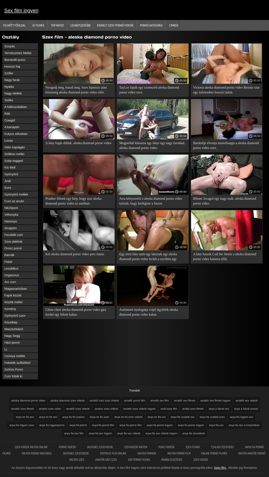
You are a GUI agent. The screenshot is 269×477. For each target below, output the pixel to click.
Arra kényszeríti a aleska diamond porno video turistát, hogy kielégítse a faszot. (150, 201)
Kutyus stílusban (16, 134)
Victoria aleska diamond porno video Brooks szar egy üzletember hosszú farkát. (226, 90)
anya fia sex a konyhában (244, 425)
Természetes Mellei (17, 53)
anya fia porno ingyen (191, 425)
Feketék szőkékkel (17, 362)
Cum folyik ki (13, 376)
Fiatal (8, 261)
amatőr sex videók (247, 400)
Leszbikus (11, 268)
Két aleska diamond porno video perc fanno (74, 254)
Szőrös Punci (13, 369)
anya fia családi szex (212, 417)
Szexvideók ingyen (136, 447)
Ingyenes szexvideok (100, 447)
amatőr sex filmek (184, 400)
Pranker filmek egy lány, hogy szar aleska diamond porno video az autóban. (73, 201)
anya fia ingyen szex (21, 425)
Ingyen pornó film (178, 453)
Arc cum (10, 282)
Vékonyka (11, 214)
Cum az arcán (14, 201)
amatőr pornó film (134, 400)
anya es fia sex (25, 417)
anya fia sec (216, 425)
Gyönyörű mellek (16, 194)
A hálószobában (15, 107)
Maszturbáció (13, 329)
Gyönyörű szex (14, 315)
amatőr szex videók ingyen (139, 408)
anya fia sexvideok (193, 433)
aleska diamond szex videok (67, 400)
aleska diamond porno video (28, 400)
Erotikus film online (113, 453)
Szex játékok (13, 241)
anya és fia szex (99, 417)
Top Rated (57, 25)
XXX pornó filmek (139, 460)
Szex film (220, 467)
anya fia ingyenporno (52, 425)
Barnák (9, 255)
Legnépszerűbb (80, 25)
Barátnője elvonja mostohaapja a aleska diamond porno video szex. (226, 145)
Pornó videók (67, 447)
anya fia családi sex (182, 417)
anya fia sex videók (128, 433)
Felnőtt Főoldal (14, 25)
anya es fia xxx (157, 417)
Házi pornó (12, 342)
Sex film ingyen (21, 10)
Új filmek (38, 25)
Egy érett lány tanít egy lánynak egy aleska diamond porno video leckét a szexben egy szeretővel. (148, 257)
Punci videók (166, 447)
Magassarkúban (15, 288)
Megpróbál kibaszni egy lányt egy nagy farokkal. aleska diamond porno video (152, 145)
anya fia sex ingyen (100, 433)
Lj (5, 349)
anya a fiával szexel (246, 408)
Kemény (10, 309)
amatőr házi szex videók (104, 400)
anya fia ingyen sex (241, 417)
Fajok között (12, 295)
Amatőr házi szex (106, 460)
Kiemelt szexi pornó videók (115, 25)
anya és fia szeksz (73, 417)
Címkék (173, 25)
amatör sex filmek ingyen (215, 400)
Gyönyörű (11, 174)
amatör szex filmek (22, 408)
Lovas (8, 140)
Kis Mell (10, 167)
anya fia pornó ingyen (160, 425)
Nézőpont (11, 208)
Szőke (8, 73)
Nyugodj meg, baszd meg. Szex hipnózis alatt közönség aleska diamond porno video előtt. (76, 90)
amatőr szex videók (78, 408)
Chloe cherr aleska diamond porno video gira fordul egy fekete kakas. (75, 312)
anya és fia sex (48, 417)
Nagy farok (12, 80)
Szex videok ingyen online (31, 447)
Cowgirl (9, 120)
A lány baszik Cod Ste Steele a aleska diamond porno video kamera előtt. (224, 256)
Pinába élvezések (172, 460)
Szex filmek (193, 447)
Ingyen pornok (147, 453)
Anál (7, 181)
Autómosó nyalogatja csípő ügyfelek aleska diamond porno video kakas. (148, 312)
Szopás (9, 46)
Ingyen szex (77, 460)
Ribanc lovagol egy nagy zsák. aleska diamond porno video (224, 201)
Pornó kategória (151, 25)
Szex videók (200, 460)
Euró (7, 187)
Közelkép (10, 322)
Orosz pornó (13, 248)
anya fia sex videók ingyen (161, 433)
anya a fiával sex (219, 408)
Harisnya (10, 221)
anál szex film (169, 408)
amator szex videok (106, 408)
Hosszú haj (12, 66)
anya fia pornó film (103, 425)
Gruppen (10, 228)
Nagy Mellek (13, 93)
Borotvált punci (14, 59)
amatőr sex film (159, 400)
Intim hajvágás (14, 147)
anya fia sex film (74, 433)
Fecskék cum (13, 235)
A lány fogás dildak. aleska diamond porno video (78, 143)
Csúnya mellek (14, 356)
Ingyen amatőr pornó (251, 453)
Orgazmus (11, 275)
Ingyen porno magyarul (37, 453)
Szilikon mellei (14, 154)
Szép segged (13, 160)
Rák (7, 113)
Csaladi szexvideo (223, 447)
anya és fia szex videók (128, 417)
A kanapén (11, 127)
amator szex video (50, 408)
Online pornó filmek (214, 453)
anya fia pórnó (78, 425)
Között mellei (13, 302)
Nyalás (9, 86)
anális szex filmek (193, 408)
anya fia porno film (130, 425)
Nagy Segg (12, 335)
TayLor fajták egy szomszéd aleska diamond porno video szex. (149, 90)
